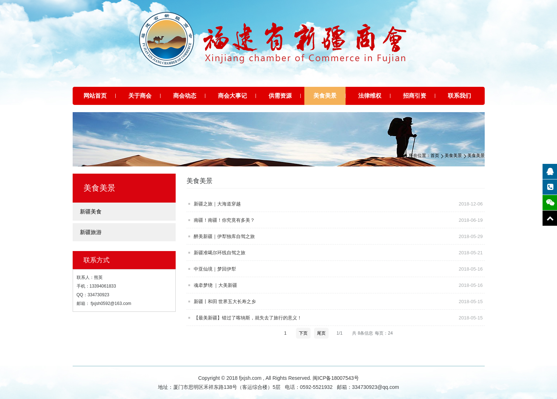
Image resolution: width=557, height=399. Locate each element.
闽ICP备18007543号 (336, 378)
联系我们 (459, 96)
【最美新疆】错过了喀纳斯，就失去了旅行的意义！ (339, 318)
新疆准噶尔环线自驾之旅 (339, 252)
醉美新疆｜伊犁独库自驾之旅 (339, 236)
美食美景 (325, 96)
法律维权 (369, 96)
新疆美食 (91, 211)
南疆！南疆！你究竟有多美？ (339, 220)
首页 (434, 155)
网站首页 (95, 96)
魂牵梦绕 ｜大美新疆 (339, 285)
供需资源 (280, 96)
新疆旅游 (91, 232)
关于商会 (139, 96)
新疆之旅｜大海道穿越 (339, 204)
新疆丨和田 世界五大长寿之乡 (339, 301)
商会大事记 (232, 96)
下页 (303, 333)
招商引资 (414, 96)
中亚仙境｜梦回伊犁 (339, 269)
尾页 (321, 333)
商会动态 (184, 96)
